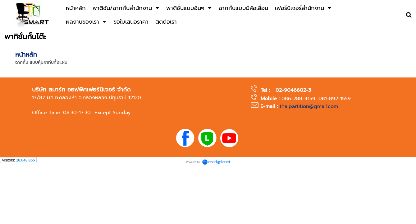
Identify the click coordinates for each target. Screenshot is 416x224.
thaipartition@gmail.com (309, 106)
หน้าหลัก (26, 54)
